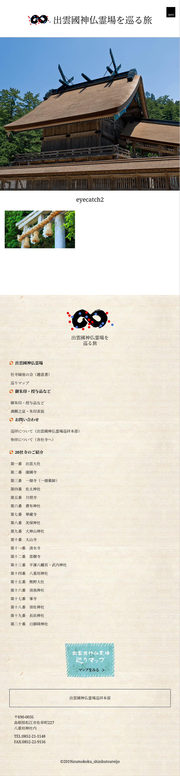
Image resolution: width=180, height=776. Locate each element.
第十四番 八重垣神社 (29, 573)
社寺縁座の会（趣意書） (31, 374)
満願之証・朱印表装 (27, 411)
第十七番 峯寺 (24, 598)
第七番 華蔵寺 (24, 514)
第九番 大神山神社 (27, 531)
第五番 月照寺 (24, 497)
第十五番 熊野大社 (27, 581)
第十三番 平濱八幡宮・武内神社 (39, 565)
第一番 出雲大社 (26, 463)
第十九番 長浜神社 (27, 615)
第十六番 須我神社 (27, 590)
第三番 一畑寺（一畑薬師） (35, 480)
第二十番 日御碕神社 (29, 624)
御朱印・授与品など (27, 402)
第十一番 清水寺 (26, 548)
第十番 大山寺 (24, 539)
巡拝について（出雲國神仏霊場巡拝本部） (46, 431)
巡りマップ (20, 383)
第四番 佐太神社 (26, 489)
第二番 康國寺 (24, 472)
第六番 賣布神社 (26, 506)
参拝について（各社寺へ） (33, 439)
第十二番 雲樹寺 (26, 556)
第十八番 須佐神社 (27, 607)
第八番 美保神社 (26, 522)
